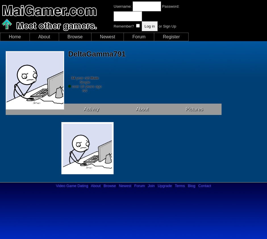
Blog (191, 186)
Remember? (124, 26)
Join (151, 186)
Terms (180, 186)
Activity (91, 109)
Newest (107, 36)
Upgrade (165, 186)
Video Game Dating (72, 186)
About (44, 36)
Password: (171, 6)
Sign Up (169, 26)
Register (171, 36)
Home (15, 36)
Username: (123, 6)
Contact (204, 186)
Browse (75, 36)
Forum (138, 36)
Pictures (194, 109)
